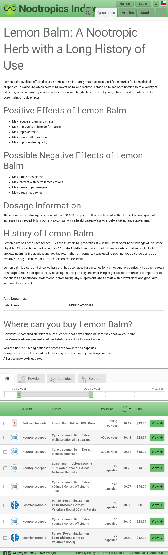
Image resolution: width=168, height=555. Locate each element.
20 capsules (111, 538)
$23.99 (141, 521)
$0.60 (127, 538)
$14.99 (141, 468)
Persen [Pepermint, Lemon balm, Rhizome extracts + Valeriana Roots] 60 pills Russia (74, 505)
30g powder (109, 451)
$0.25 (127, 468)
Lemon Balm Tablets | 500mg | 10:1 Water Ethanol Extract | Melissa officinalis (72, 468)
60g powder (109, 437)
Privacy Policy (86, 553)
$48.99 (141, 486)
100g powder (112, 423)
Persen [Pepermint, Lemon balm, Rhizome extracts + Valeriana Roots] (70, 538)
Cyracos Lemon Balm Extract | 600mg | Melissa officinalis (72, 521)
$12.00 (141, 538)
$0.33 (127, 505)
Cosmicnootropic (34, 505)
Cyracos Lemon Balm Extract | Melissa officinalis (72, 452)
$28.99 (141, 437)
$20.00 (141, 505)
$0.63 (127, 451)
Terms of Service (112, 553)
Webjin (51, 553)
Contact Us (137, 553)
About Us (156, 553)
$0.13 (127, 423)
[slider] (19, 394)
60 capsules (111, 468)
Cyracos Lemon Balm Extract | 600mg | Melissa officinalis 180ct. (72, 486)
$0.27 (127, 486)
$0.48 (127, 437)
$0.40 (127, 521)
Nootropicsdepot (34, 437)
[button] (34, 409)
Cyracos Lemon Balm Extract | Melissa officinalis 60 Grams (72, 437)
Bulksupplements (34, 423)
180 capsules (111, 486)
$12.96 (141, 423)
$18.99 (141, 451)
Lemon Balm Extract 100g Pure (73, 423)
